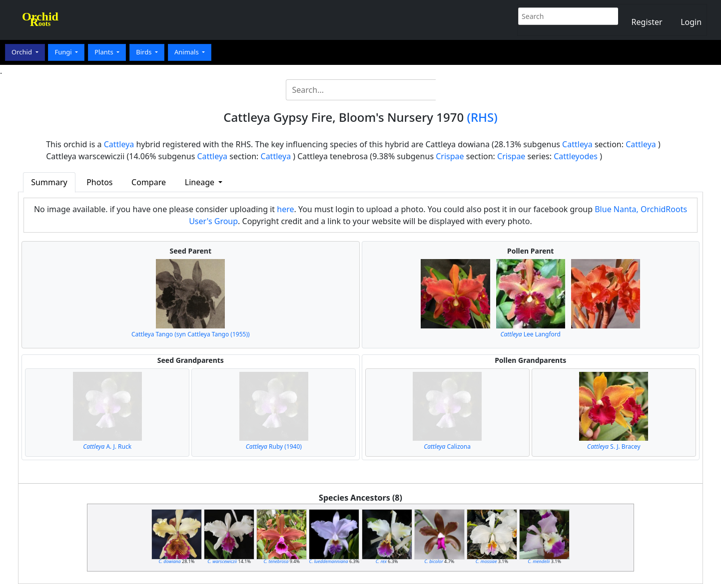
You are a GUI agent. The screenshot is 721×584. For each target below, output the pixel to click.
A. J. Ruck (107, 446)
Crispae (450, 156)
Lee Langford (530, 334)
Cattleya (119, 144)
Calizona (447, 446)
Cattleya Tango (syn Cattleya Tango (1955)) (190, 334)
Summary (49, 182)
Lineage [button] (200, 182)
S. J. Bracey (613, 446)
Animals (187, 51)
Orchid (22, 51)
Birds (144, 51)
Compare (148, 182)
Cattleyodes (576, 156)
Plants (104, 51)
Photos (99, 182)
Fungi (63, 51)
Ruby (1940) (274, 446)
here (285, 209)
